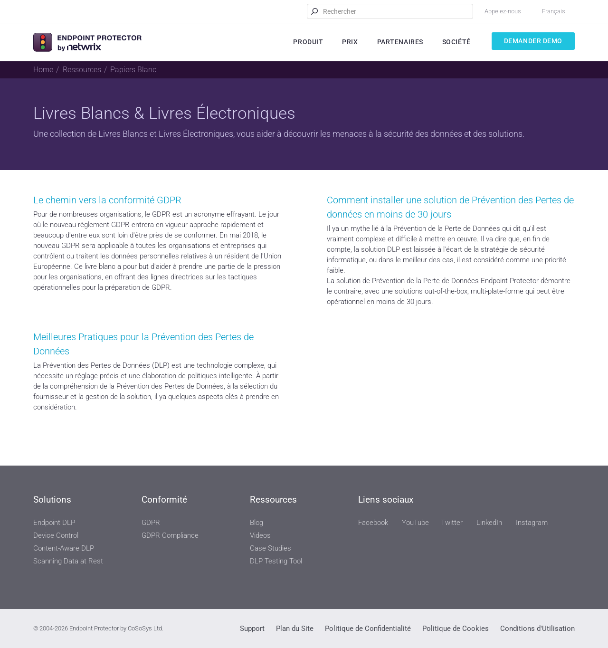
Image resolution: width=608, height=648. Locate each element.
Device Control (55, 535)
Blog (256, 522)
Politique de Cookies (455, 628)
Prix (350, 42)
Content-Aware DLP (63, 548)
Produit (308, 42)
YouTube (415, 522)
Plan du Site (295, 628)
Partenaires (400, 42)
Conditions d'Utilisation (537, 628)
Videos (260, 535)
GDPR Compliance (170, 535)
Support (252, 628)
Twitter (452, 522)
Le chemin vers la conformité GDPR (107, 200)
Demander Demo (533, 41)
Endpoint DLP (54, 522)
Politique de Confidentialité (368, 628)
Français (553, 11)
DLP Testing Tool (276, 561)
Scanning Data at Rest (68, 561)
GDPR (151, 522)
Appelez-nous (502, 11)
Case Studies (270, 548)
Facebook (373, 522)
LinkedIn (489, 522)
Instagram (532, 522)
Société (456, 42)
